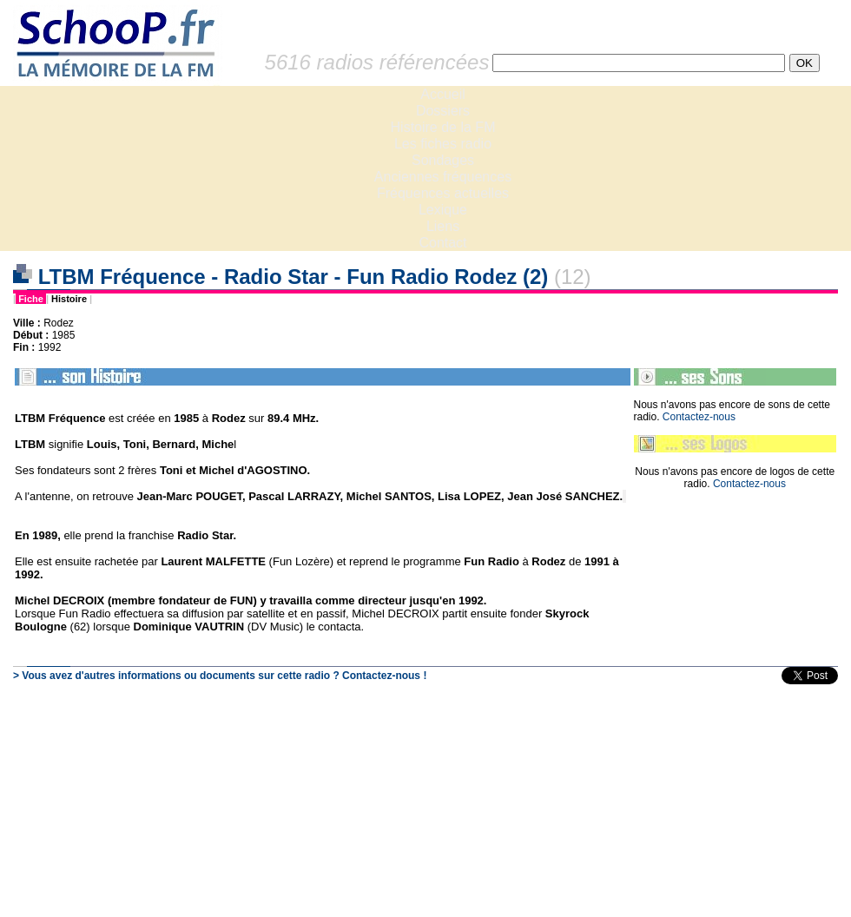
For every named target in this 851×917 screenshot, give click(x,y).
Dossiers (443, 110)
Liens (442, 226)
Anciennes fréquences (442, 176)
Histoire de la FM (443, 127)
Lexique (443, 209)
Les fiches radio (442, 143)
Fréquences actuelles (443, 193)
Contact (442, 242)
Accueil (442, 94)
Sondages (443, 160)
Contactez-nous (699, 417)
